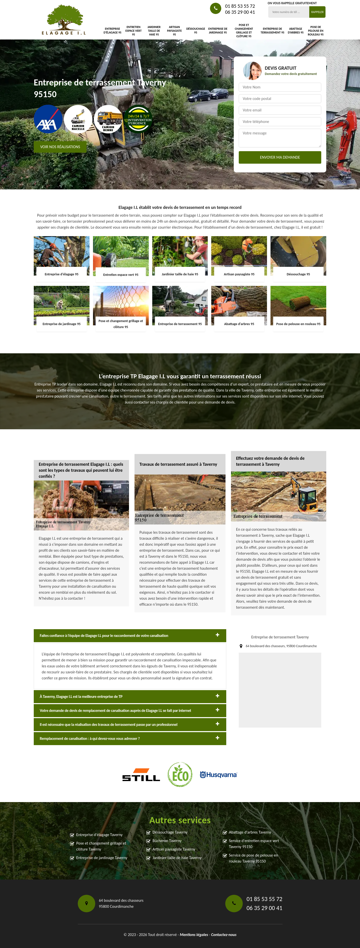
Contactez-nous (223, 934)
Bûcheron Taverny (167, 840)
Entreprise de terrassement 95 (272, 30)
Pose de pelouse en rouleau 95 (316, 30)
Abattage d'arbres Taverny (250, 832)
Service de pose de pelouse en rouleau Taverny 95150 (253, 858)
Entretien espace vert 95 (134, 30)
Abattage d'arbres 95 (296, 30)
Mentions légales (194, 934)
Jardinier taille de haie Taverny (177, 857)
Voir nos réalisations (60, 146)
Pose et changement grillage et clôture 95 (244, 30)
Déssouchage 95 (195, 30)
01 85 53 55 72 (240, 6)
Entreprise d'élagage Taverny (99, 834)
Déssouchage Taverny (169, 832)
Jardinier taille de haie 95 (154, 30)
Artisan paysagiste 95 (174, 30)
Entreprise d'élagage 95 (113, 30)
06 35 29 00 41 (240, 12)
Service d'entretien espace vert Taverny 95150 (254, 843)
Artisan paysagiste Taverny (173, 849)
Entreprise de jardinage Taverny (101, 857)
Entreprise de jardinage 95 (217, 30)
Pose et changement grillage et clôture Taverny (101, 846)
